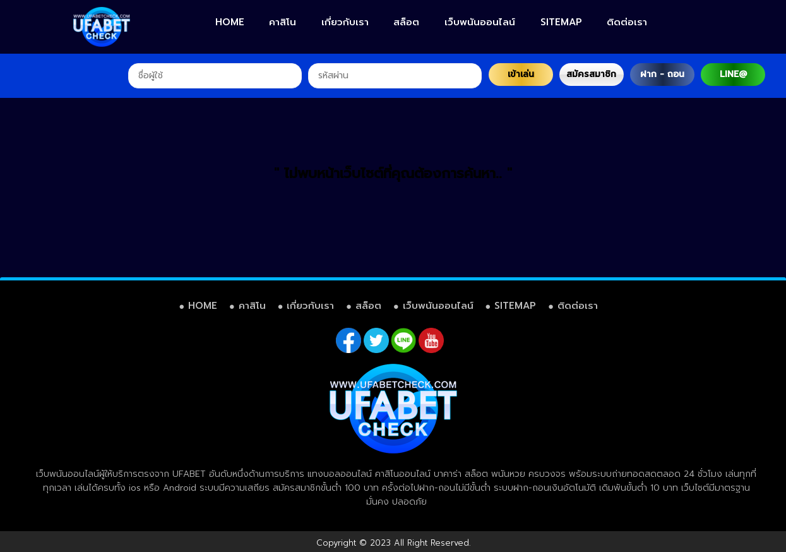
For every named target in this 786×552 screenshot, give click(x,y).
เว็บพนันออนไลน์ (479, 22)
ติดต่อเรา (627, 22)
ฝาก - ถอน (662, 74)
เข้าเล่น (521, 74)
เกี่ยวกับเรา (345, 22)
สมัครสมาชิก (591, 74)
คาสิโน (282, 22)
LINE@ (733, 74)
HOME (229, 22)
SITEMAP (561, 22)
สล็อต (406, 22)
